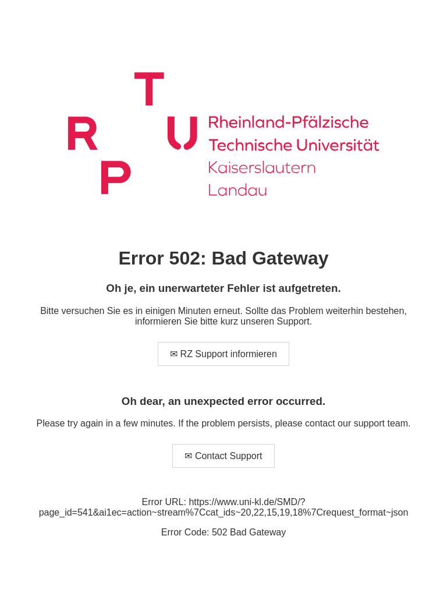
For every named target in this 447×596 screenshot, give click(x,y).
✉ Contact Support (223, 456)
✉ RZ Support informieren (223, 354)
